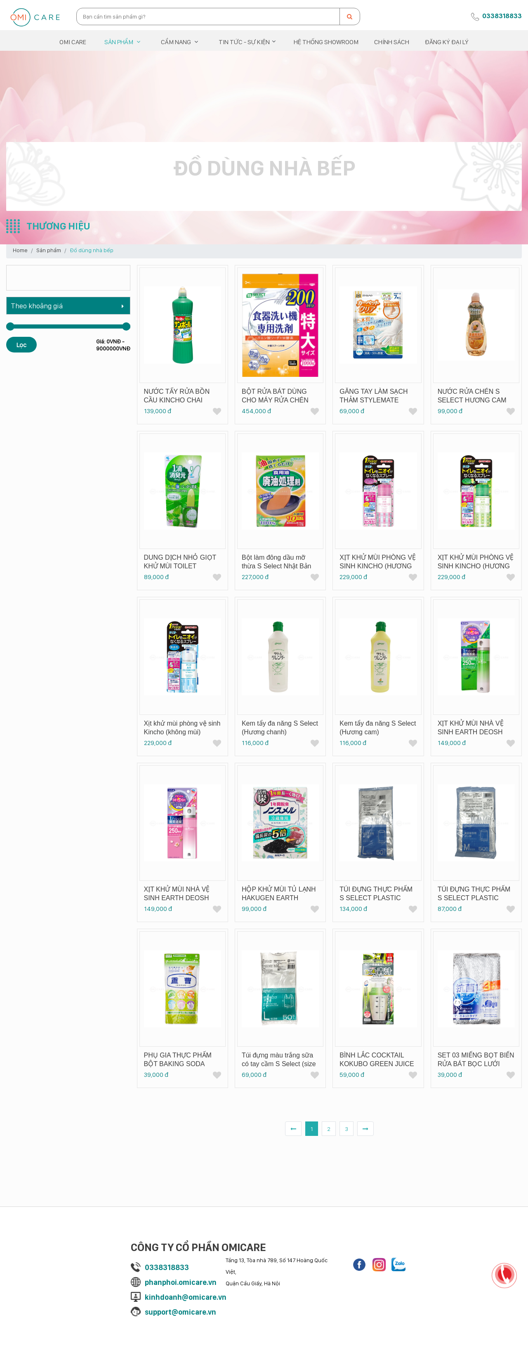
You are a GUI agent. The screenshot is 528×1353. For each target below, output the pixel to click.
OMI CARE (72, 42)
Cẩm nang (176, 42)
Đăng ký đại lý (447, 42)
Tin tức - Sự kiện (244, 42)
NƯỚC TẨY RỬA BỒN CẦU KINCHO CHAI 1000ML (177, 400)
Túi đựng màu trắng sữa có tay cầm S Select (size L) (279, 1064)
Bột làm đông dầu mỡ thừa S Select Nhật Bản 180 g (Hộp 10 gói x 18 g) (279, 566)
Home (20, 249)
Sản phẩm (118, 42)
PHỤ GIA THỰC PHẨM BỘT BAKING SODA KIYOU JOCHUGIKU (178, 1064)
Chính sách (391, 42)
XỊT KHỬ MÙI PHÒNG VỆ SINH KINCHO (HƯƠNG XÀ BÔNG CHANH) (476, 566)
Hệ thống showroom (326, 42)
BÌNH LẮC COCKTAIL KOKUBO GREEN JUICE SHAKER (376, 1064)
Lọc (21, 345)
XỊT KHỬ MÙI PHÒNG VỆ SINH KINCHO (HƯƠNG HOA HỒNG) (377, 566)
